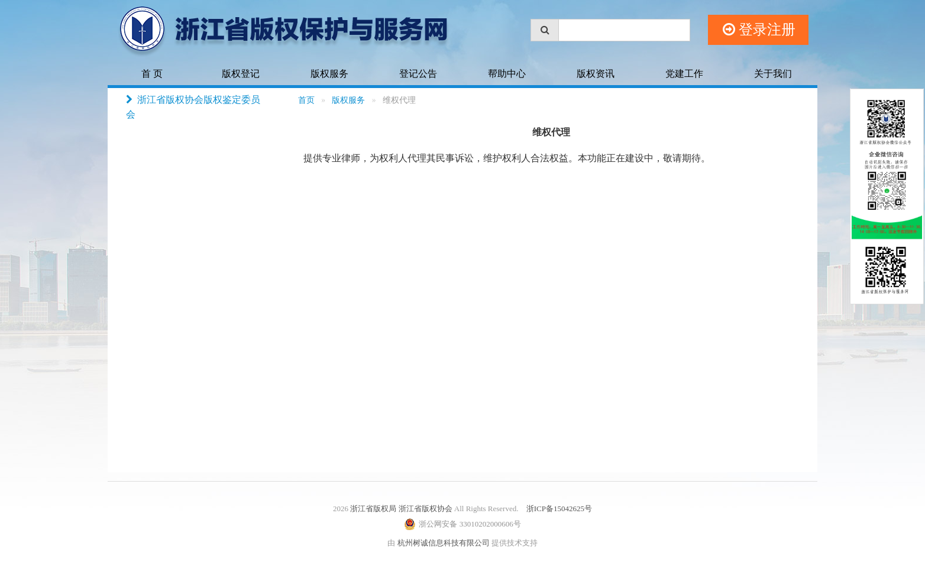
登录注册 (759, 29)
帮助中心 (507, 74)
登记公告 (418, 74)
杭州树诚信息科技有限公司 (443, 542)
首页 (306, 100)
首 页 (152, 74)
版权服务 (329, 74)
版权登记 (241, 74)
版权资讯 (595, 74)
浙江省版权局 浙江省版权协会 (401, 508)
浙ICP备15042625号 (559, 508)
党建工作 (684, 74)
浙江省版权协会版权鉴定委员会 (193, 106)
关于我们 (773, 74)
